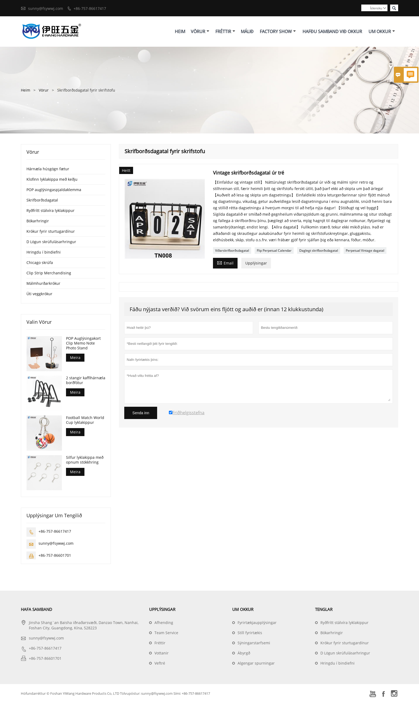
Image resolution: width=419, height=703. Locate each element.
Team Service (166, 632)
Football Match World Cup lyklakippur (85, 420)
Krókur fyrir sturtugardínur (50, 231)
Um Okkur (381, 31)
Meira (75, 357)
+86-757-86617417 (89, 8)
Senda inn (140, 413)
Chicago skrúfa (39, 262)
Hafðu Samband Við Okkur (332, 31)
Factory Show (278, 31)
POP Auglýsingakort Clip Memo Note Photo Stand (83, 343)
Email (225, 263)
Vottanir (161, 653)
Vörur (200, 31)
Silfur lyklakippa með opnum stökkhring (84, 460)
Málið (247, 31)
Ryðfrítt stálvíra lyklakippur (50, 210)
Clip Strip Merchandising (48, 272)
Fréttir (225, 31)
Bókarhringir (37, 220)
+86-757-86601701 (54, 555)
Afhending (163, 622)
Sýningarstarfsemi (254, 643)
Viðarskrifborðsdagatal (232, 250)
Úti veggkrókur (39, 293)
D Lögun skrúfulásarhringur (51, 241)
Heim (180, 31)
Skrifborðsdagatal (42, 200)
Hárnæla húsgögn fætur (47, 168)
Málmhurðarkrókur (43, 283)
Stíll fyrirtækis (250, 632)
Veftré (159, 663)
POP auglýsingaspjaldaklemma (53, 189)
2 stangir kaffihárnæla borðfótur (85, 380)
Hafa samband (36, 609)
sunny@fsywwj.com (45, 8)
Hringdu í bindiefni (43, 252)
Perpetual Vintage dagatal (365, 250)
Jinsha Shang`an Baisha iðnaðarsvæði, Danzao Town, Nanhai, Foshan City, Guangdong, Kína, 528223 (83, 625)
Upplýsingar (256, 263)
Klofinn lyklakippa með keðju (51, 179)
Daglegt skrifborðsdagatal (318, 250)
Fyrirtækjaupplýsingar (257, 622)
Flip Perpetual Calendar (274, 250)
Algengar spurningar (256, 663)
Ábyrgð (244, 653)
